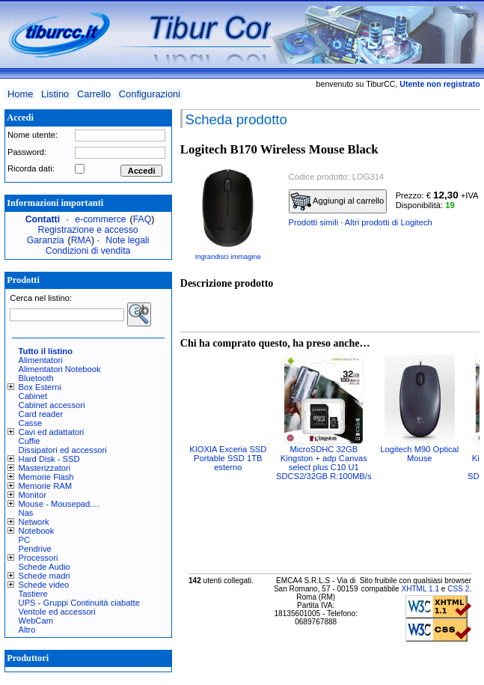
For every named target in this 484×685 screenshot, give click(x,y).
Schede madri (44, 575)
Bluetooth (36, 378)
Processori (38, 557)
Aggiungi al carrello (337, 201)
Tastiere (33, 593)
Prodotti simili (314, 222)
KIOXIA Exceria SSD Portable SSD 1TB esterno (227, 458)
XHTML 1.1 (420, 589)
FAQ (142, 219)
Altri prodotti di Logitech (388, 222)
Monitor (32, 494)
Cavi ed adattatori (52, 431)
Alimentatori (41, 360)
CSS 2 (458, 589)
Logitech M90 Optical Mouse (419, 454)
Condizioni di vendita (88, 251)
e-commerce (100, 219)
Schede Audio (44, 566)
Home (20, 94)
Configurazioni (149, 94)
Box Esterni (40, 387)
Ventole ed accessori (57, 611)
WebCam (36, 620)
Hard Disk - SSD (49, 458)
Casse (31, 422)
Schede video (44, 584)
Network (34, 521)
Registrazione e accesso (88, 230)
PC (25, 539)
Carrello (94, 94)
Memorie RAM (45, 485)
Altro (27, 629)
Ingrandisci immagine (228, 257)
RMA (81, 240)
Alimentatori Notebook (60, 369)
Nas (26, 512)
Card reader (41, 414)
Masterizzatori (45, 467)
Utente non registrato (439, 83)
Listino (55, 94)
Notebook (37, 530)
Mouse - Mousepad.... (59, 503)
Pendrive (35, 548)
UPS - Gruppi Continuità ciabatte (79, 602)
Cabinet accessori (52, 405)
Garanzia (45, 240)
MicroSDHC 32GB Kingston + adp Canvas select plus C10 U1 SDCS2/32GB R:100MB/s (323, 463)
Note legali (127, 240)
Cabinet (33, 396)
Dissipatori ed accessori (63, 449)
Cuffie (29, 440)
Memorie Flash (46, 476)
